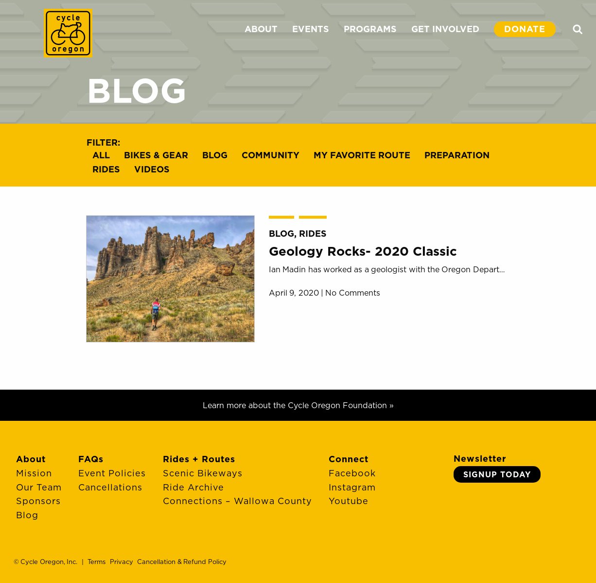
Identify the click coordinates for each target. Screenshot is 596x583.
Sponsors (38, 501)
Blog (215, 155)
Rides (106, 169)
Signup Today (497, 474)
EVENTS (310, 29)
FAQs (91, 459)
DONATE (524, 29)
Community (270, 155)
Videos (152, 169)
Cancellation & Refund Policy (181, 561)
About (31, 459)
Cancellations (110, 487)
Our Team (39, 487)
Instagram (352, 487)
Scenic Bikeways (203, 473)
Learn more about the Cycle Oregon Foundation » (298, 405)
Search (577, 29)
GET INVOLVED (445, 29)
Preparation (457, 155)
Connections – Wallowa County (237, 501)
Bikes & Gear (156, 155)
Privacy (121, 561)
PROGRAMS (370, 29)
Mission (34, 473)
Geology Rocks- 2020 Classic (363, 251)
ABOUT (261, 29)
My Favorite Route (362, 155)
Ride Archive (193, 487)
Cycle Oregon (68, 33)
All (101, 155)
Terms (96, 561)
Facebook (352, 473)
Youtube (348, 501)
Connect (348, 459)
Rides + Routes (199, 459)
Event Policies (112, 473)
